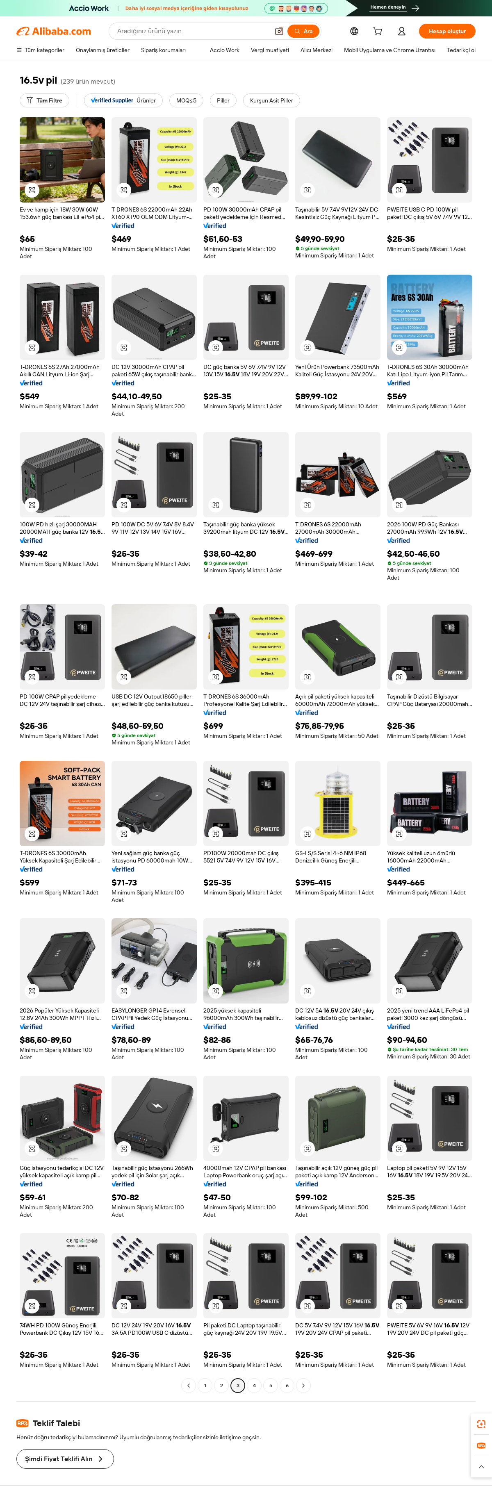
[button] (279, 31)
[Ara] (303, 31)
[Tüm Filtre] (44, 100)
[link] (481, 1424)
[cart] (379, 32)
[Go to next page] (303, 1385)
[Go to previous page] (188, 1385)
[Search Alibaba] (192, 31)
